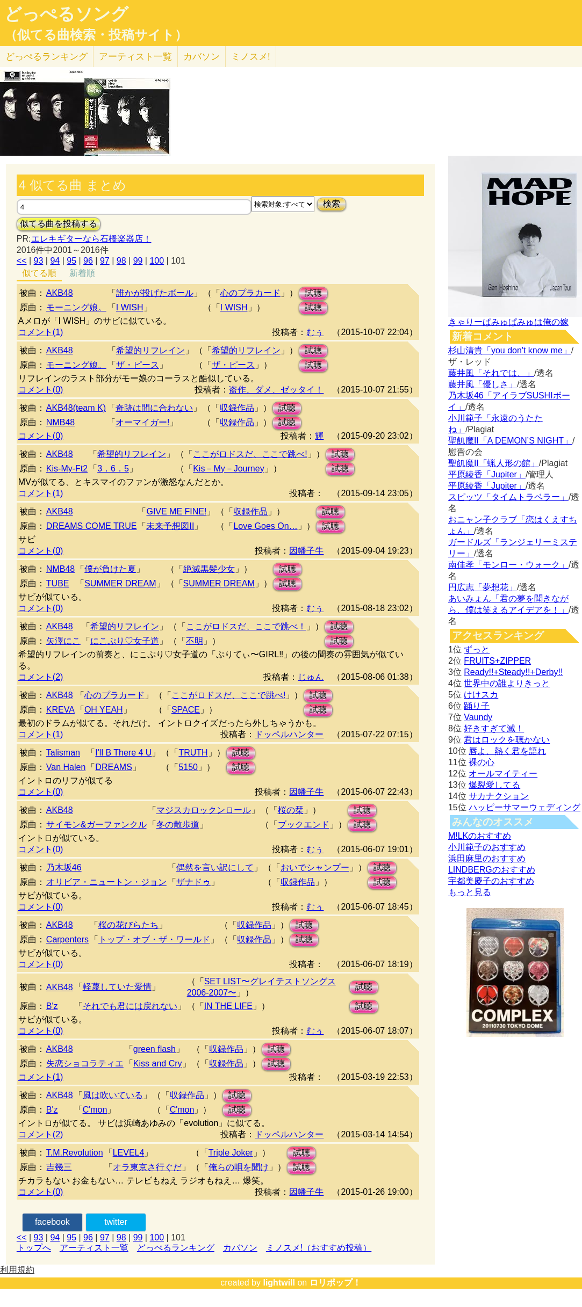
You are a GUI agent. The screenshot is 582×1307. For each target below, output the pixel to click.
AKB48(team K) (76, 407)
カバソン (201, 57)
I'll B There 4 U (123, 752)
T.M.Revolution (74, 1152)
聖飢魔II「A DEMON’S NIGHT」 (510, 440)
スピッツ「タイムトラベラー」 (508, 497)
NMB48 (60, 422)
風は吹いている (113, 1095)
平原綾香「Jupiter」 (487, 474)
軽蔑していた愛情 (117, 986)
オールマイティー (503, 773)
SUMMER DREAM (120, 583)
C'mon (95, 1109)
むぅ (315, 332)
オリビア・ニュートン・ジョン (106, 882)
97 (105, 260)
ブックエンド (303, 824)
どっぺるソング (66, 14)
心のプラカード (250, 292)
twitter (115, 1221)
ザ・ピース (137, 364)
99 (138, 260)
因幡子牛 (306, 550)
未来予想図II (170, 526)
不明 (194, 640)
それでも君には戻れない (130, 1006)
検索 (331, 203)
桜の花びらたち (128, 925)
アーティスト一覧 (94, 1247)
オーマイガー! (142, 422)
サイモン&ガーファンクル (96, 824)
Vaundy (478, 717)
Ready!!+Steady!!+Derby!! (513, 672)
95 (71, 260)
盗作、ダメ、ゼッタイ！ (276, 389)
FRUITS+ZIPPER (497, 660)
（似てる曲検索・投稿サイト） (96, 35)
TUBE (57, 583)
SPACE (185, 709)
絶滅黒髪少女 (209, 568)
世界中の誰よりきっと (507, 683)
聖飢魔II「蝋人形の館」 (493, 463)
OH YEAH (103, 709)
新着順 (82, 273)
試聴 (313, 292)
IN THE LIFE (228, 1006)
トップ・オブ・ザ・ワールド (154, 939)
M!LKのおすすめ (479, 835)
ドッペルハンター (289, 734)
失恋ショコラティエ (85, 1063)
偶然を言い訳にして (215, 867)
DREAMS (113, 767)
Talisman (63, 752)
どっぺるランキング (175, 1247)
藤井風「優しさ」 (482, 384)
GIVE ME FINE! (176, 511)
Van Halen (66, 767)
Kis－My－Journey (228, 468)
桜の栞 (291, 810)
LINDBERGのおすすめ (491, 869)
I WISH (129, 307)
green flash (154, 1049)
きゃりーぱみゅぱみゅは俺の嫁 (508, 321)
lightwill (279, 1282)
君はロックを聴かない (507, 739)
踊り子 (477, 705)
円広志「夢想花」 (482, 587)
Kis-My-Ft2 (67, 468)
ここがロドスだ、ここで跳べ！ (246, 626)
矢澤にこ (63, 640)
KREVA (60, 709)
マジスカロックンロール (203, 810)
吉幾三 (59, 1167)
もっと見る (469, 892)
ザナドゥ (193, 882)
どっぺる (46, 57)
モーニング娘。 (76, 307)
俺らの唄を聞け (239, 1167)
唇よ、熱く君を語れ (507, 751)
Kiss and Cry (157, 1063)
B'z (52, 1006)
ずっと (477, 649)
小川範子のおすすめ (487, 847)
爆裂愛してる (494, 784)
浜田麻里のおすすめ (487, 858)
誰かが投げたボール (154, 292)
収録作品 (237, 407)
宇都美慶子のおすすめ (491, 880)
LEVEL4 (129, 1152)
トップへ (34, 1247)
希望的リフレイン (150, 350)
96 (88, 260)
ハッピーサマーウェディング (524, 807)
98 (121, 260)
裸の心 (481, 762)
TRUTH (192, 752)
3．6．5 (113, 468)
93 (39, 260)
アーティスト (135, 57)
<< (22, 260)
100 (156, 260)
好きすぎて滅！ (494, 728)
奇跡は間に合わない (154, 407)
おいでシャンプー (315, 867)
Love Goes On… (265, 526)
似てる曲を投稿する (58, 223)
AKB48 (59, 292)
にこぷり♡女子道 (124, 640)
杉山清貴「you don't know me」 (509, 350)
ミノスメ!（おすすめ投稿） (318, 1247)
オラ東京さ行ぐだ (147, 1167)
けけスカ (481, 694)
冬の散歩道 (177, 824)
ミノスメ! (250, 57)
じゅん (311, 676)
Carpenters (67, 939)
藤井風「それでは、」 (491, 372)
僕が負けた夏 (110, 568)
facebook (52, 1221)
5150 (188, 767)
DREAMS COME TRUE (91, 526)
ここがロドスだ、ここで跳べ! (250, 454)
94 (55, 260)
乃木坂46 (64, 867)
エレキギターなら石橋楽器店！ (91, 238)
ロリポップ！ (335, 1282)
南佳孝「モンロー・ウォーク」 (508, 564)
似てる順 (39, 273)
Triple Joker (231, 1152)
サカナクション (499, 796)
